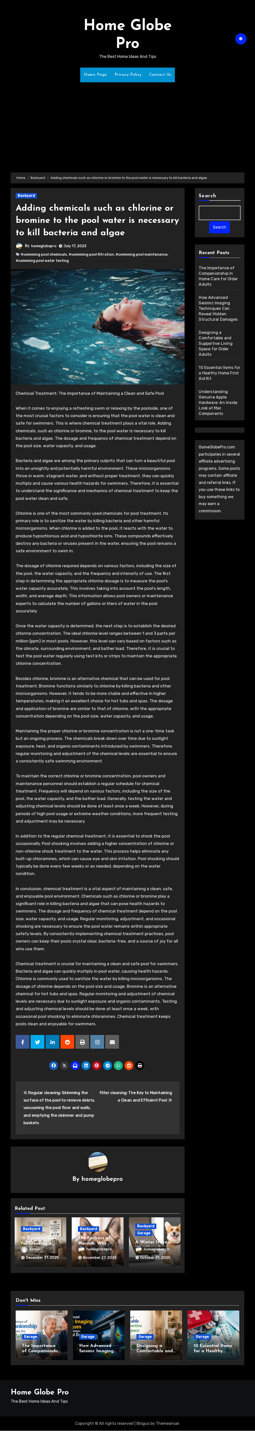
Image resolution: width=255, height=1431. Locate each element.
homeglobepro (44, 246)
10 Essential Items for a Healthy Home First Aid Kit (219, 373)
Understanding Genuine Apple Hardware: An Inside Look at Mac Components (218, 403)
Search (207, 196)
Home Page (95, 75)
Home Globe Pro (40, 1393)
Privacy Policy (128, 75)
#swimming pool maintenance (141, 254)
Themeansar (167, 1423)
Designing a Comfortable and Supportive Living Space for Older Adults (215, 343)
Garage (143, 1233)
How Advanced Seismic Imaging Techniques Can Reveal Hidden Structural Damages (218, 308)
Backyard (26, 196)
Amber (31, 1249)
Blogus (142, 1423)
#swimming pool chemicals (44, 254)
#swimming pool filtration (91, 254)
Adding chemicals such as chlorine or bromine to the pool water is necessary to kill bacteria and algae (96, 220)
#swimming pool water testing (42, 261)
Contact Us (160, 75)
